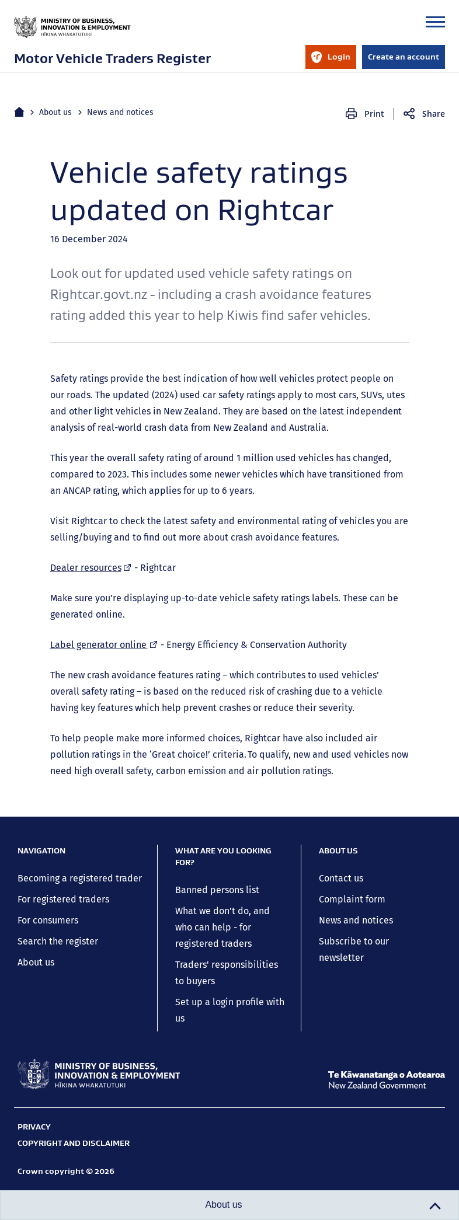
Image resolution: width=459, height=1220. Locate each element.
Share (433, 113)
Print (374, 113)
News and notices (120, 112)
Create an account (403, 56)
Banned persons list (217, 889)
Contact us (341, 878)
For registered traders (63, 899)
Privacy (34, 1126)
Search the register (58, 941)
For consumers (48, 920)
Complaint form (352, 899)
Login (330, 60)
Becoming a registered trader (80, 878)
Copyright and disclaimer (74, 1143)
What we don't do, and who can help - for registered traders (222, 927)
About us (55, 112)
